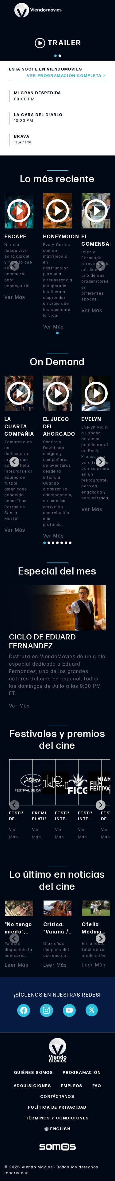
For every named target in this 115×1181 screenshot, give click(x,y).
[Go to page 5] (62, 543)
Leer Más (17, 965)
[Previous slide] (14, 266)
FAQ (97, 1085)
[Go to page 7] (70, 543)
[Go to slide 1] (55, 55)
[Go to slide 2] (60, 55)
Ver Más (15, 297)
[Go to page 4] (57, 543)
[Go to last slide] (14, 462)
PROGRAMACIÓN (82, 1072)
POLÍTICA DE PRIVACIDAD (57, 1107)
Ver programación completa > (66, 75)
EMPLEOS (72, 1085)
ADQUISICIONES (32, 1085)
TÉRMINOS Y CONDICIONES (57, 1118)
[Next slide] (100, 266)
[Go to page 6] (66, 543)
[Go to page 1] (57, 333)
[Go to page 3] (53, 543)
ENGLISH (57, 1129)
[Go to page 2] (49, 543)
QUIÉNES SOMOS (33, 1072)
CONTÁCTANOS (57, 1096)
